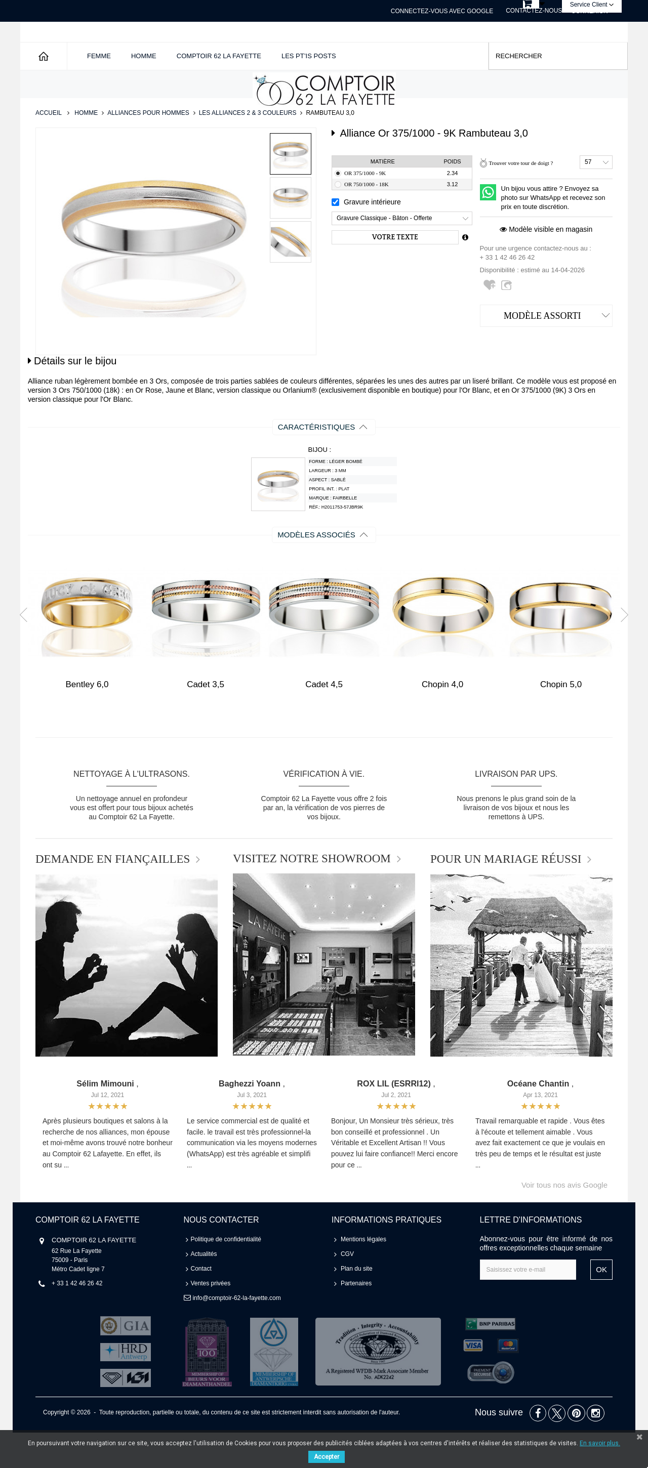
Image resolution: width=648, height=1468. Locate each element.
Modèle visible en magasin (546, 265)
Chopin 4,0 (442, 720)
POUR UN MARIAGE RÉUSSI (505, 895)
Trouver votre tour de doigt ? (521, 198)
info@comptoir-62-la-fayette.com (236, 1333)
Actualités (204, 1289)
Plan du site (357, 1304)
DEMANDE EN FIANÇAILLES (112, 895)
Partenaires (356, 1318)
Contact (201, 1304)
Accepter (326, 1456)
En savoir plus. (600, 1443)
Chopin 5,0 (561, 720)
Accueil (48, 148)
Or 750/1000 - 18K (366, 220)
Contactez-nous (534, 10)
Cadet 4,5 (324, 720)
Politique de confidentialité (226, 1274)
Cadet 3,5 (205, 720)
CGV (347, 1289)
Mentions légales (363, 1274)
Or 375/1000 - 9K (365, 208)
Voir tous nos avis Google (564, 1220)
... (66, 1200)
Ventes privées (211, 1318)
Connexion (589, 11)
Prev (27, 650)
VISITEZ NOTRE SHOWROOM (312, 894)
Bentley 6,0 (86, 720)
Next (621, 650)
